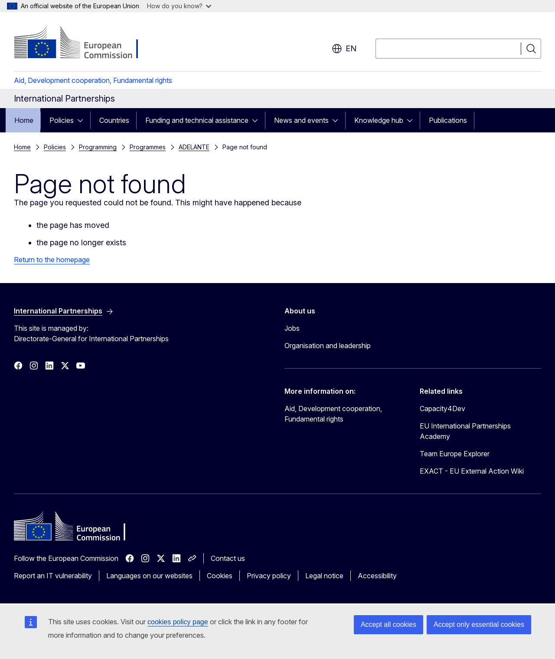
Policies (61, 120)
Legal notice (324, 575)
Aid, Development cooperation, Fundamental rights (93, 80)
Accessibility (377, 575)
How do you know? (179, 6)
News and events (301, 120)
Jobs (292, 328)
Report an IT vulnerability (53, 575)
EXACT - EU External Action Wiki (472, 471)
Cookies (219, 575)
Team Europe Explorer (455, 453)
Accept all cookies (388, 624)
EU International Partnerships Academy (465, 431)
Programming (98, 147)
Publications (448, 120)
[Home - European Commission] (84, 43)
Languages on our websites (149, 575)
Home (23, 120)
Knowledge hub (378, 120)
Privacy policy (269, 575)
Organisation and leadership (327, 345)
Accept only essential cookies (479, 624)
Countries (114, 120)
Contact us (228, 558)
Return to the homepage (52, 259)
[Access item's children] (82, 120)
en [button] (344, 48)
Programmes (148, 147)
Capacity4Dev (442, 408)
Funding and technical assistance (196, 120)
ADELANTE (194, 147)
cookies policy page (177, 622)
